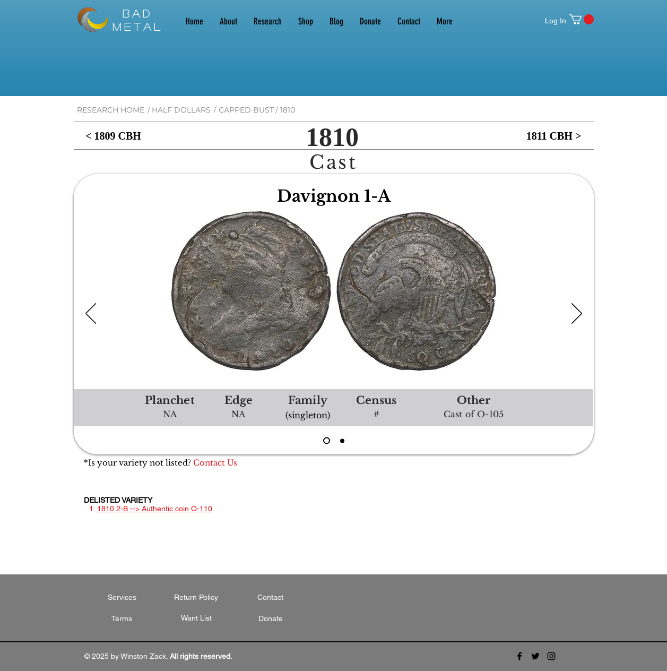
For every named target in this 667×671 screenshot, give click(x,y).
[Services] (122, 597)
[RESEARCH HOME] (110, 110)
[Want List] (196, 618)
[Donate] (270, 619)
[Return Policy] (196, 597)
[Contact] (270, 597)
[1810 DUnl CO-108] (342, 440)
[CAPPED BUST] (246, 110)
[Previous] (90, 314)
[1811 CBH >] (554, 135)
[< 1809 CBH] (113, 135)
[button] (581, 19)
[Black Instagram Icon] (551, 656)
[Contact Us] (215, 462)
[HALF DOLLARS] (181, 110)
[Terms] (122, 619)
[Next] (576, 314)
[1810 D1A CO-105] (326, 440)
